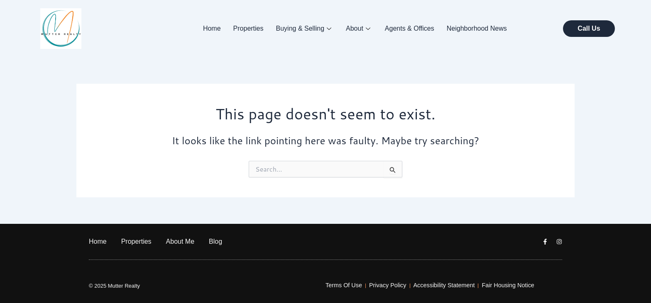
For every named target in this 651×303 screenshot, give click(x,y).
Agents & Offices (409, 28)
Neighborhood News (477, 28)
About (359, 28)
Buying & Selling (305, 28)
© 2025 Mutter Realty (114, 286)
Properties (248, 28)
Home (212, 28)
